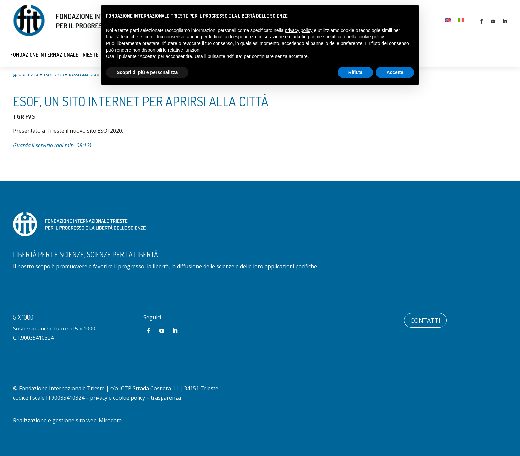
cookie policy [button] (371, 36)
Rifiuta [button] (355, 72)
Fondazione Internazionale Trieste (54, 54)
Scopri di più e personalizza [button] (147, 72)
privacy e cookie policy (117, 397)
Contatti (425, 320)
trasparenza (166, 397)
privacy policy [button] (299, 30)
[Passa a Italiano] (461, 20)
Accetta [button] (394, 72)
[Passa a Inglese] (448, 20)
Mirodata (110, 420)
